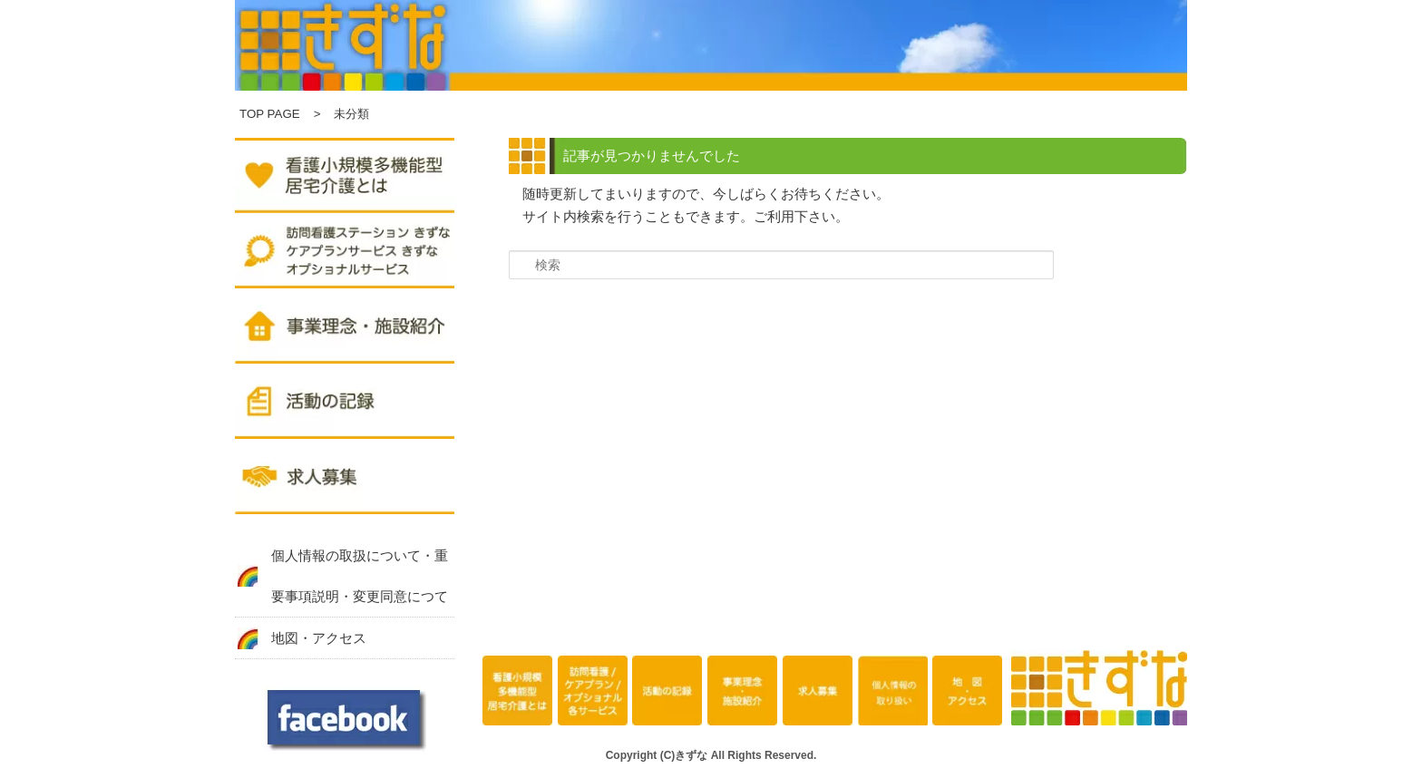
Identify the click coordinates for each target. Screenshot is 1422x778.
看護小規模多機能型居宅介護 (517, 691)
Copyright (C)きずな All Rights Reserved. (711, 755)
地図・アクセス (318, 638)
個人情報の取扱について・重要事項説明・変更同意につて (359, 576)
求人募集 (344, 479)
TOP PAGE (269, 114)
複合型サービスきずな (344, 178)
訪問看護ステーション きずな (344, 253)
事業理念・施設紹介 (344, 328)
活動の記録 (344, 404)
